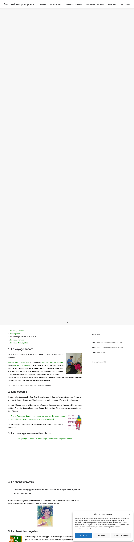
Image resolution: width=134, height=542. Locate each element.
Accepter (83, 535)
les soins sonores (44, 327)
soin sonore (16, 296)
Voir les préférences (120, 535)
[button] (129, 514)
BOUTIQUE (113, 4)
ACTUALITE (125, 4)
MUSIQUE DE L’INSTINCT (95, 4)
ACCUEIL (43, 4)
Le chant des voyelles (24, 472)
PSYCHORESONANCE (74, 4)
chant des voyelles (41, 481)
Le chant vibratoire (22, 423)
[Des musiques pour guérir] (19, 4)
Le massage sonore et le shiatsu (23, 278)
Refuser (101, 535)
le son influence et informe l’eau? (51, 515)
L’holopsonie (19, 333)
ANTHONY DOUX (56, 4)
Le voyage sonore (22, 290)
